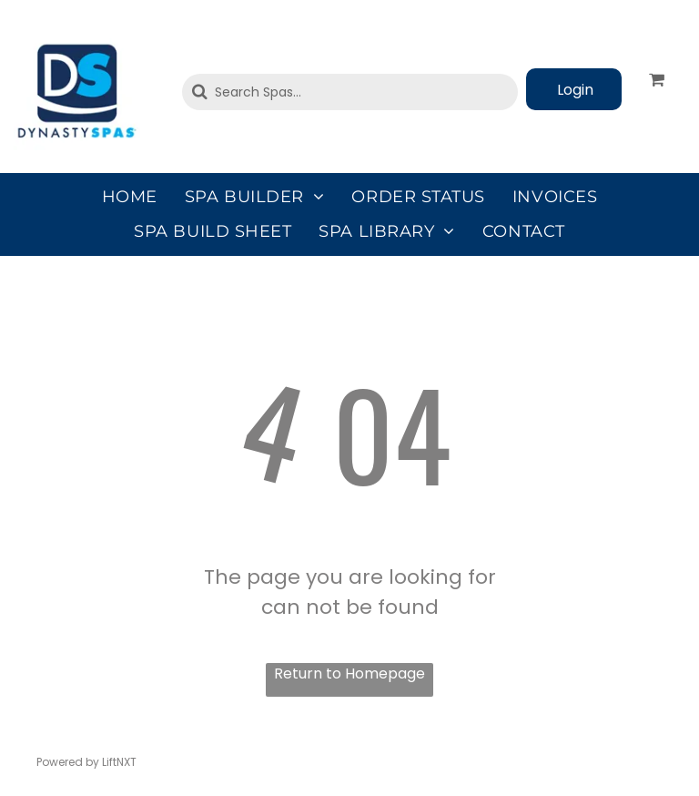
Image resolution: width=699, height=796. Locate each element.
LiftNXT (119, 762)
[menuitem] (129, 196)
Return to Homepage (349, 673)
